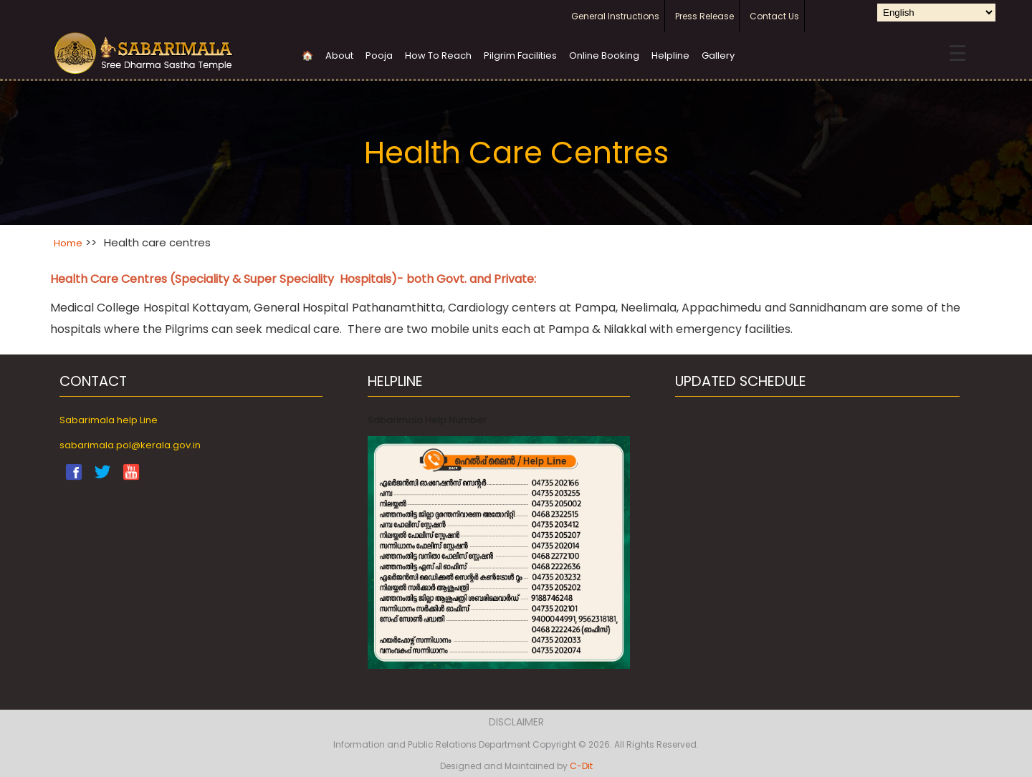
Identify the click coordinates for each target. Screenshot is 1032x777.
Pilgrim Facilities (520, 55)
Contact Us (774, 16)
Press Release (704, 16)
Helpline (670, 55)
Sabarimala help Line (108, 420)
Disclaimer (516, 722)
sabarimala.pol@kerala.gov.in (130, 445)
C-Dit (581, 766)
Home (68, 243)
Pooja (379, 55)
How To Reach (438, 55)
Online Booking (604, 55)
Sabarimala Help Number (427, 420)
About (339, 55)
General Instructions (615, 16)
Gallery (718, 55)
